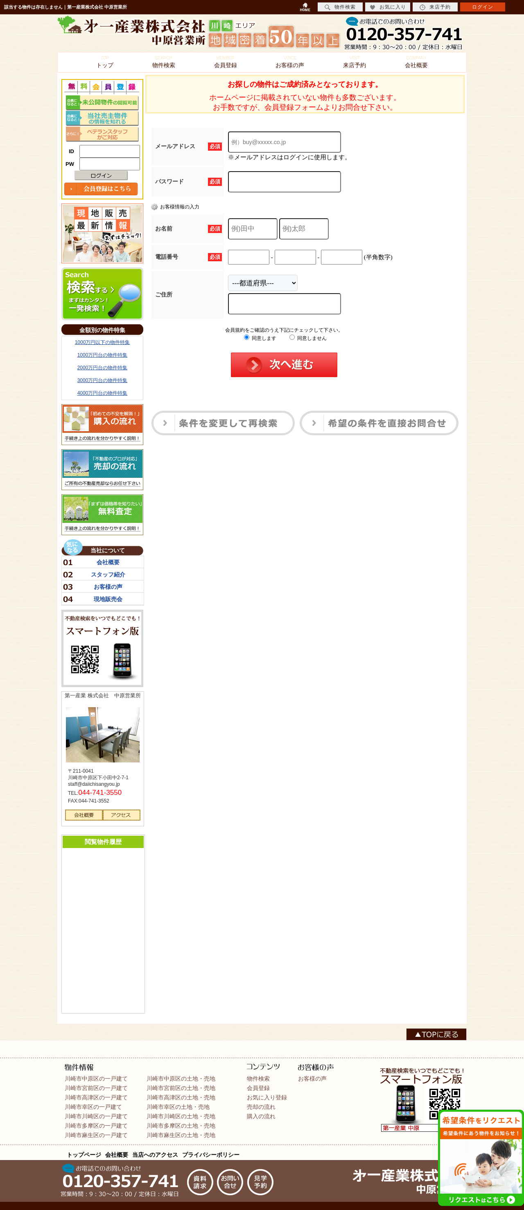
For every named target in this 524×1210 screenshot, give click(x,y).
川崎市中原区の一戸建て (96, 1078)
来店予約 (354, 62)
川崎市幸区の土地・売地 (178, 1107)
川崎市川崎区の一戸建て (96, 1116)
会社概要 (416, 62)
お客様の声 (290, 62)
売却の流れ (261, 1107)
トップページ (84, 1154)
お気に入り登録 (267, 1097)
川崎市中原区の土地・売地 (181, 1078)
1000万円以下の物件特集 (102, 342)
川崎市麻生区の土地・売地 (181, 1135)
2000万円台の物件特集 (102, 368)
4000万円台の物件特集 (102, 393)
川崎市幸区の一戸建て (93, 1107)
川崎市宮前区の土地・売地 (181, 1088)
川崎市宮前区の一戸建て (96, 1088)
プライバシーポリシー (210, 1154)
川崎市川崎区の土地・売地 (181, 1116)
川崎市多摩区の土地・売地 (181, 1125)
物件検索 (163, 62)
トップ (104, 62)
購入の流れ (261, 1116)
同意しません (308, 338)
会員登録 (225, 62)
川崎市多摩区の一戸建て (96, 1125)
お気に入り (388, 7)
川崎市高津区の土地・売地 (181, 1097)
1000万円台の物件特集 (102, 355)
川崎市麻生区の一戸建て (96, 1135)
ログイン (482, 7)
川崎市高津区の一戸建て (96, 1097)
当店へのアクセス (155, 1154)
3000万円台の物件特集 (102, 380)
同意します (260, 338)
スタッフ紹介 (108, 574)
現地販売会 (108, 599)
